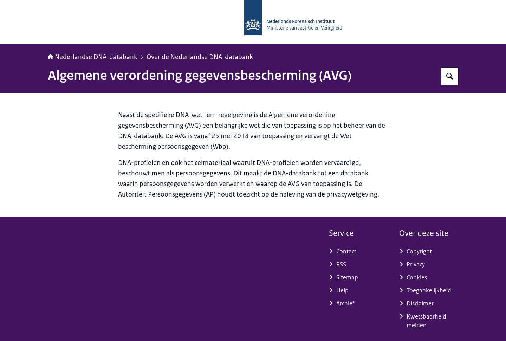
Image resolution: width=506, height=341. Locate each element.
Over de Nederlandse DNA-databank (200, 57)
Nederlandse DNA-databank (92, 57)
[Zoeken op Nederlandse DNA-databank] (449, 76)
